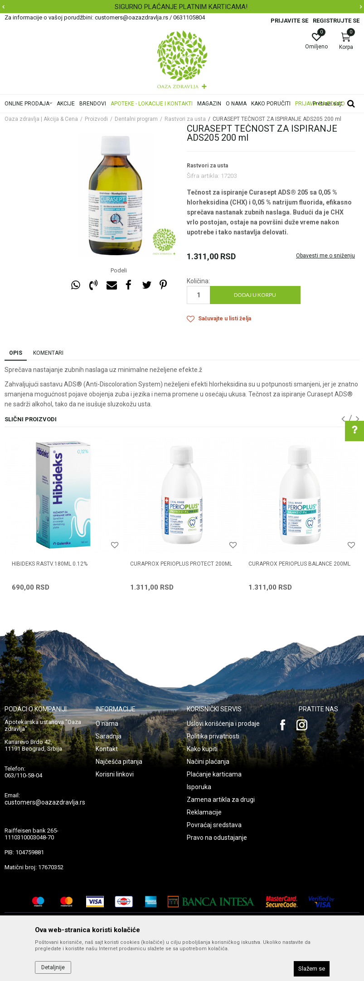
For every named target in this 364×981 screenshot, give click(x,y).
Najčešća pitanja (119, 761)
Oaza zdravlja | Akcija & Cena (41, 119)
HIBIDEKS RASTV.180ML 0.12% (49, 564)
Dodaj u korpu (255, 294)
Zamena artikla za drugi (221, 799)
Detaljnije (53, 967)
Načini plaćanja (208, 761)
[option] (182, 7)
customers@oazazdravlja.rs (45, 802)
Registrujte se (336, 20)
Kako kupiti (202, 748)
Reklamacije (204, 812)
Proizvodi (96, 119)
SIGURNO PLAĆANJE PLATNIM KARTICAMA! (181, 7)
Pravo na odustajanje (217, 837)
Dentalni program (136, 119)
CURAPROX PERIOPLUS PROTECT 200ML (181, 564)
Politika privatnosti (213, 736)
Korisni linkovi (115, 774)
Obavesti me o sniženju (325, 255)
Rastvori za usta (185, 119)
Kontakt (107, 748)
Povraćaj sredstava (214, 825)
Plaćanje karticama (214, 774)
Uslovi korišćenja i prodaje (223, 723)
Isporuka (199, 787)
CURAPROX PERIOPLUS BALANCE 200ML (299, 564)
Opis (15, 353)
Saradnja (108, 736)
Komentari (48, 353)
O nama (107, 723)
